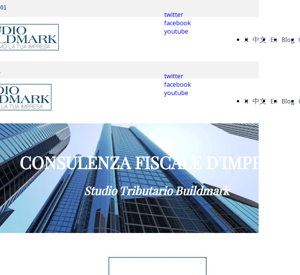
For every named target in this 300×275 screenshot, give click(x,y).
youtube (176, 31)
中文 (259, 39)
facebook (177, 23)
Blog (288, 39)
